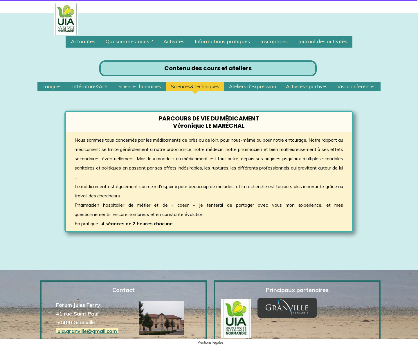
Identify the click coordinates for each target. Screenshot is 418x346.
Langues (52, 86)
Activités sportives (306, 86)
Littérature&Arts (90, 86)
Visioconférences (356, 86)
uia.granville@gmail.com (87, 308)
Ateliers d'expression (252, 86)
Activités (173, 41)
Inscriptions (274, 41)
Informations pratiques (222, 41)
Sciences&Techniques (195, 86)
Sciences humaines (139, 86)
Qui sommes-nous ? (129, 41)
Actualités (83, 41)
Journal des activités (322, 41)
